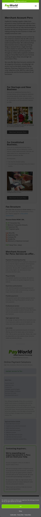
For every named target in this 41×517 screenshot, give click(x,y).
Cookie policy (13, 514)
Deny (20, 511)
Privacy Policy (20, 514)
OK (20, 506)
